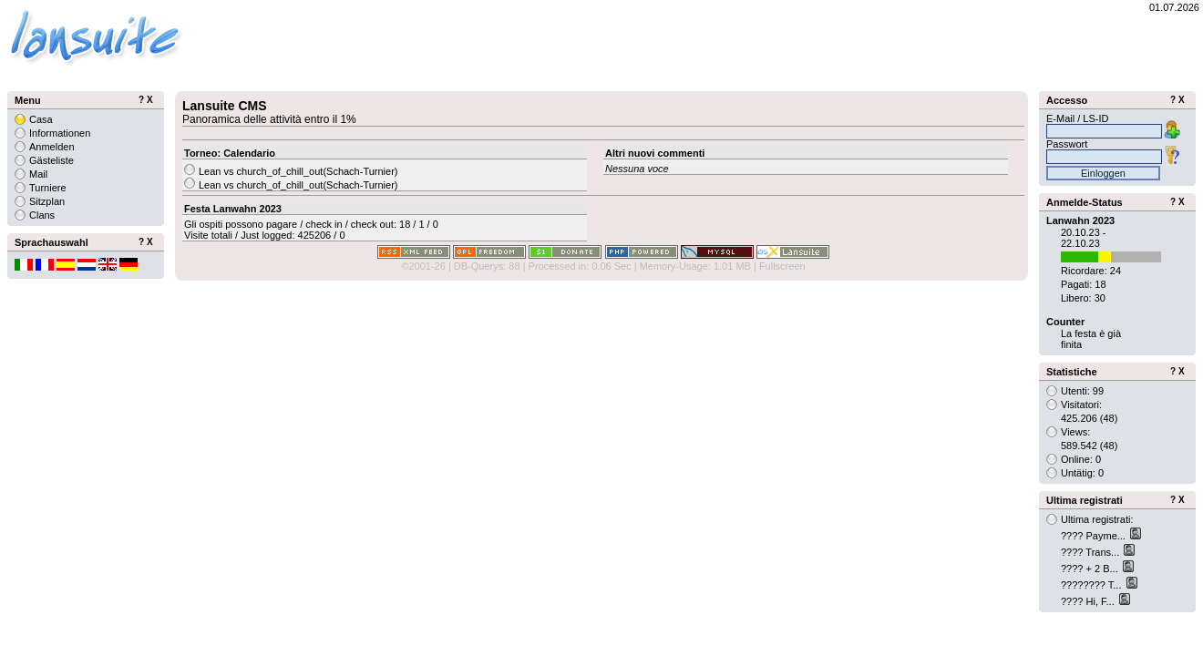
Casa (41, 119)
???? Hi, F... (1089, 601)
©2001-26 (423, 266)
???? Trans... (1091, 552)
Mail (38, 174)
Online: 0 (1081, 459)
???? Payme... (1094, 535)
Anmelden (52, 146)
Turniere (48, 187)
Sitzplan (47, 201)
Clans (42, 215)
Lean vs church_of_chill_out (261, 171)
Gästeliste (51, 160)
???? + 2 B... (1091, 568)
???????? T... (1093, 584)
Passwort (1066, 143)
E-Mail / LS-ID (1077, 118)
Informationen (59, 133)
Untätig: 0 (1082, 472)
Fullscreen (782, 266)
